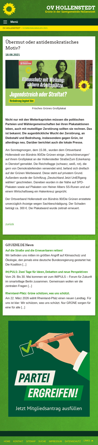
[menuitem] (7, 440)
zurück (9, 224)
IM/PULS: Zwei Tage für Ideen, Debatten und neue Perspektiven (46, 272)
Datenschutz (73, 441)
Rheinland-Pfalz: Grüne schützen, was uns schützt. (37, 293)
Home (7, 441)
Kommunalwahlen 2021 (35, 28)
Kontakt (18, 441)
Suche (42, 441)
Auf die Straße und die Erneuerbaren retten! (34, 250)
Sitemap (31, 441)
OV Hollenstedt (71, 8)
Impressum (55, 441)
